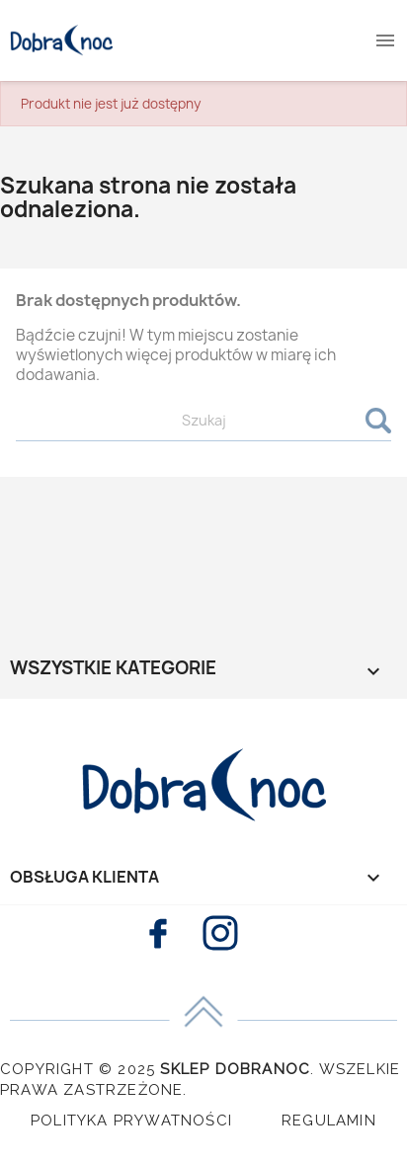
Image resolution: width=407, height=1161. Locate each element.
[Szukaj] (203, 421)
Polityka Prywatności (131, 1120)
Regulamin (329, 1120)
